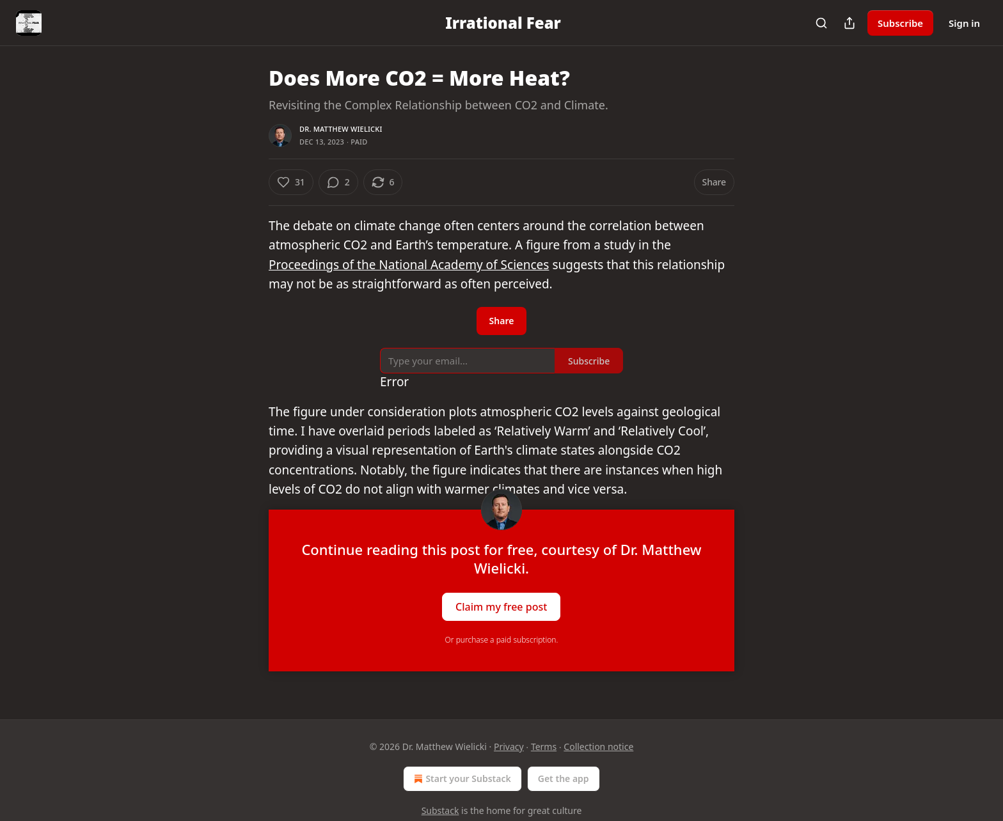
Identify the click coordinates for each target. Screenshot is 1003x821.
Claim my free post (501, 606)
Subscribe (900, 23)
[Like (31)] (291, 182)
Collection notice (598, 746)
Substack (440, 810)
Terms (544, 746)
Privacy (509, 746)
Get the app (563, 778)
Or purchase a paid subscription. (501, 639)
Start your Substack (460, 779)
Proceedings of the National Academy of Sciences (409, 264)
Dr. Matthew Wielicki (341, 129)
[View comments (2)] (338, 182)
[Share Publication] (849, 23)
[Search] (821, 23)
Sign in (964, 23)
